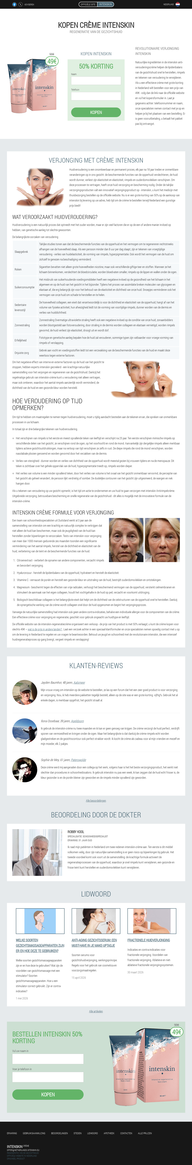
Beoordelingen (59, 1133)
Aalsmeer (79, 682)
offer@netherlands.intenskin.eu (23, 1150)
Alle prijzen (145, 1133)
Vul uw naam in (20, 1050)
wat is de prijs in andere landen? (45, 629)
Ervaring (12, 1133)
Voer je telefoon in (22, 1069)
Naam (73, 74)
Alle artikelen (96, 1011)
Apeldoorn (77, 721)
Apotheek (109, 1133)
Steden (77, 1133)
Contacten (126, 1133)
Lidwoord (92, 1133)
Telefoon (75, 89)
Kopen (96, 112)
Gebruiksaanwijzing (34, 1133)
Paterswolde (78, 760)
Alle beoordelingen (96, 800)
